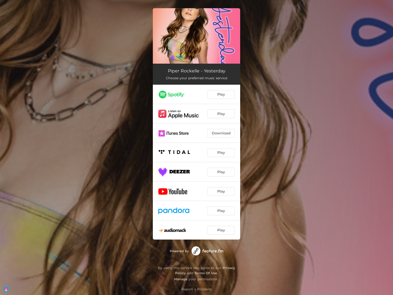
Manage (180, 279)
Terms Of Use (205, 273)
